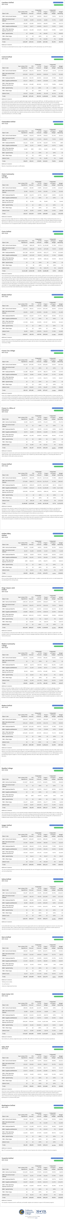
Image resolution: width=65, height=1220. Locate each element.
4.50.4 (36, 1217)
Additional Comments (7, 44)
